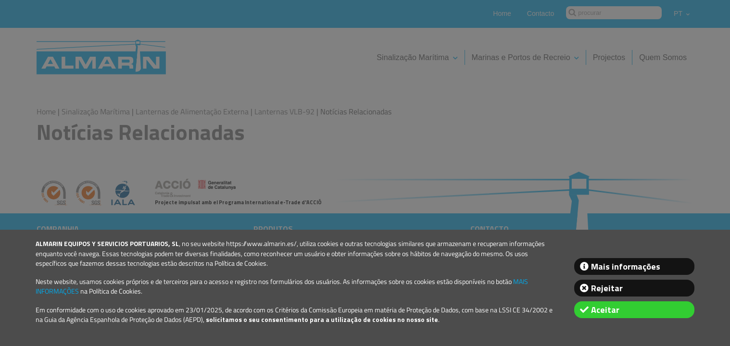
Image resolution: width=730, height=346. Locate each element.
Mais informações (625, 266)
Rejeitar (607, 288)
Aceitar (605, 309)
